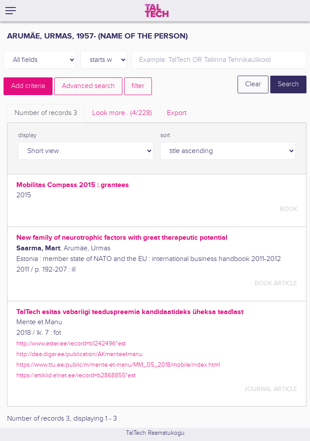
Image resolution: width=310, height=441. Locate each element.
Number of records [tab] (46, 113)
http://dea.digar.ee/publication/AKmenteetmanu (79, 354)
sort (165, 135)
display (27, 135)
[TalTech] (156, 11)
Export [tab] (176, 113)
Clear (253, 84)
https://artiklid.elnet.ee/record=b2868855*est (76, 375)
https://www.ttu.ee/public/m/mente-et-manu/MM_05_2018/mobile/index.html (118, 364)
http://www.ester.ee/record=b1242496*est (71, 343)
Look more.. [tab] (122, 113)
